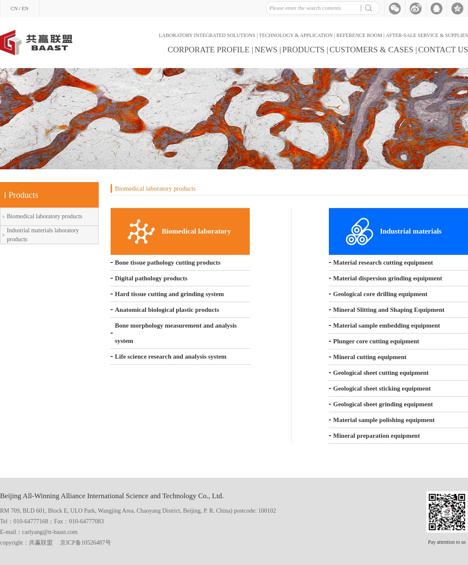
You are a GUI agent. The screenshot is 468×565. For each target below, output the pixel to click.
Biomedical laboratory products (44, 216)
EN (25, 8)
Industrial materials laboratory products (43, 235)
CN (14, 8)
